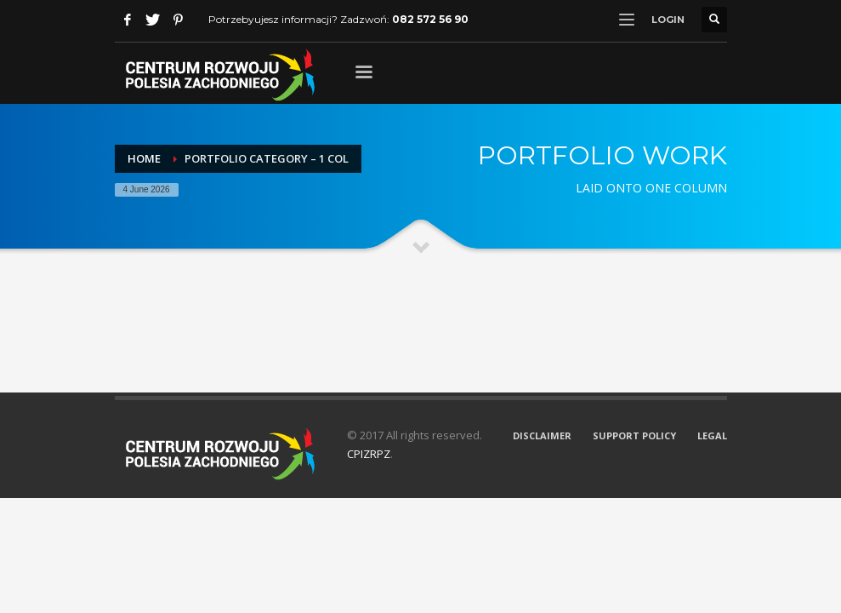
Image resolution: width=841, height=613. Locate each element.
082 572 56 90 (430, 19)
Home (144, 158)
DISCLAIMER (542, 435)
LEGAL (712, 435)
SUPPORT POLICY (634, 435)
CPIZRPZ (368, 453)
